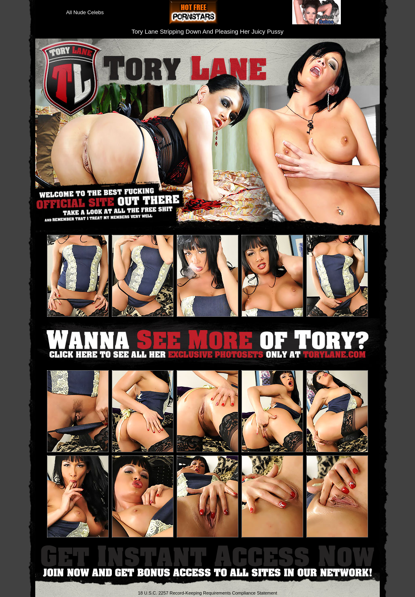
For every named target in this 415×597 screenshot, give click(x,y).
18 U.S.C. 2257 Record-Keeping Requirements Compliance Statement (207, 593)
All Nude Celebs (85, 12)
